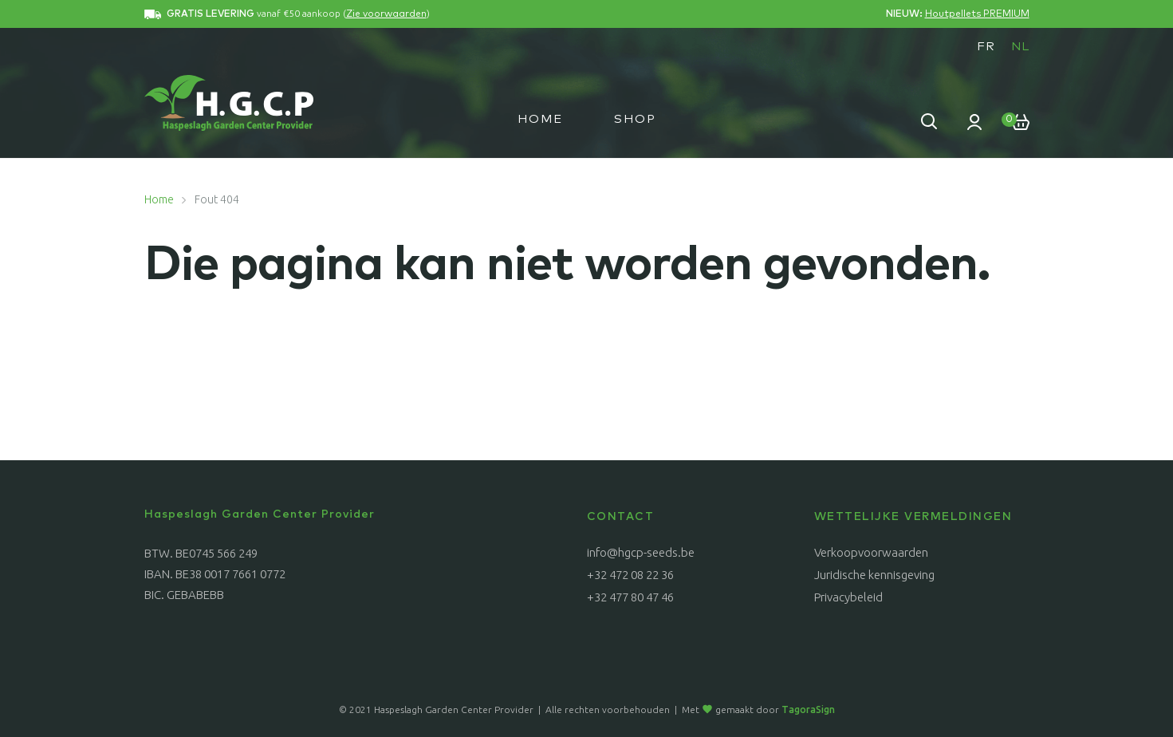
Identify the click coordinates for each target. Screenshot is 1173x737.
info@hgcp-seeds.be (641, 552)
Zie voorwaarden (386, 14)
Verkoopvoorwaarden (871, 552)
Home (540, 119)
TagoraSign (808, 709)
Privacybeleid (848, 597)
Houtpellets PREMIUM (977, 14)
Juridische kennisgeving (874, 574)
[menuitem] (986, 46)
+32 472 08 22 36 (630, 574)
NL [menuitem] (1020, 47)
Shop (635, 119)
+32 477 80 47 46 (630, 597)
